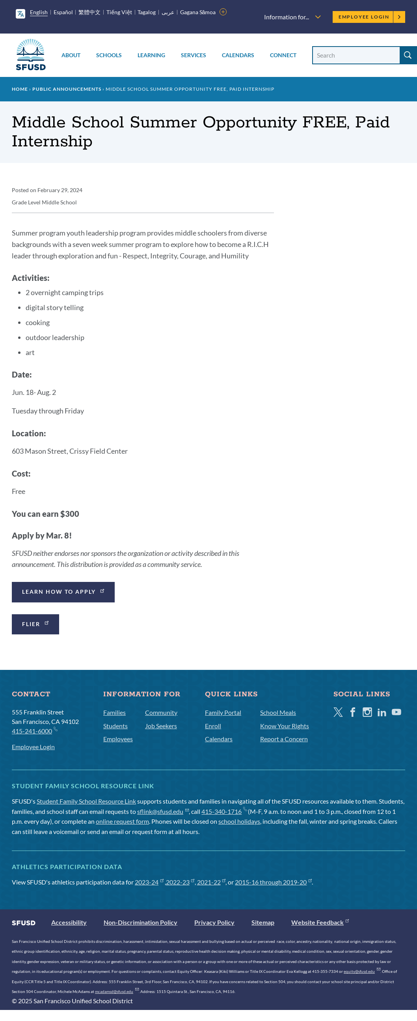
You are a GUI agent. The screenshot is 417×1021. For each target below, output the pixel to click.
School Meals (278, 712)
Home (20, 89)
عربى (168, 12)
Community (161, 712)
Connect (283, 55)
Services (193, 55)
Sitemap (262, 922)
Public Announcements (66, 89)
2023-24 (149, 882)
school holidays (239, 821)
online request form (122, 821)
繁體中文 (89, 12)
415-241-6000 (34, 730)
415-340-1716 (224, 811)
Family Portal (223, 712)
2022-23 (180, 882)
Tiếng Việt (119, 12)
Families (114, 712)
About (70, 55)
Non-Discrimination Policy (140, 922)
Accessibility (69, 922)
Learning (151, 55)
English (39, 12)
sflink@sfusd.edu (163, 811)
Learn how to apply (64, 591)
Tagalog (147, 12)
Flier (36, 623)
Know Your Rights (284, 725)
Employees (118, 738)
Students (115, 725)
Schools (109, 55)
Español (63, 12)
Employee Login (370, 17)
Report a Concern (284, 738)
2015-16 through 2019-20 (273, 882)
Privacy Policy (214, 922)
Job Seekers (161, 725)
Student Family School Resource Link (86, 801)
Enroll (213, 725)
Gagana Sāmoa (198, 12)
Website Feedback (320, 922)
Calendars (238, 55)
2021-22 (211, 882)
